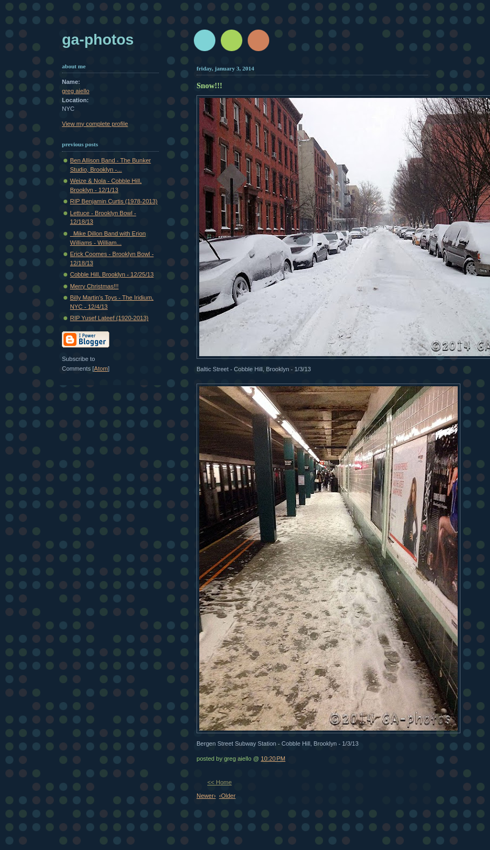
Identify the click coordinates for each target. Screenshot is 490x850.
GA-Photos (98, 39)
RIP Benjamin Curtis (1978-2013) (114, 201)
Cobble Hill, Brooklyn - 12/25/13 (111, 274)
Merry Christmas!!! (94, 286)
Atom (101, 368)
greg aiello (75, 91)
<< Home (219, 782)
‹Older (227, 795)
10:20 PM (273, 758)
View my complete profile (95, 124)
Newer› (206, 795)
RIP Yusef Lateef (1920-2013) (109, 318)
